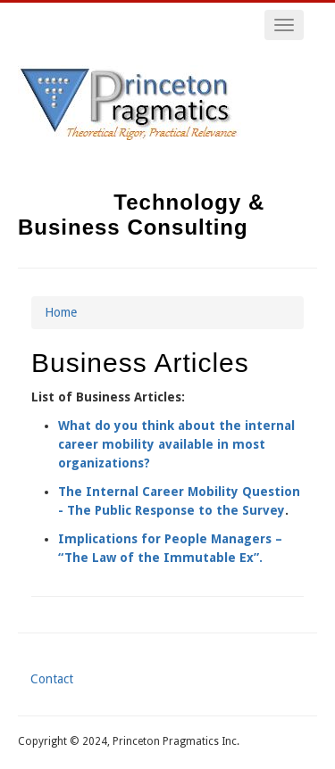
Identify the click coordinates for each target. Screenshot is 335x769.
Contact (51, 679)
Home (61, 312)
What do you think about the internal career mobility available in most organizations (176, 444)
